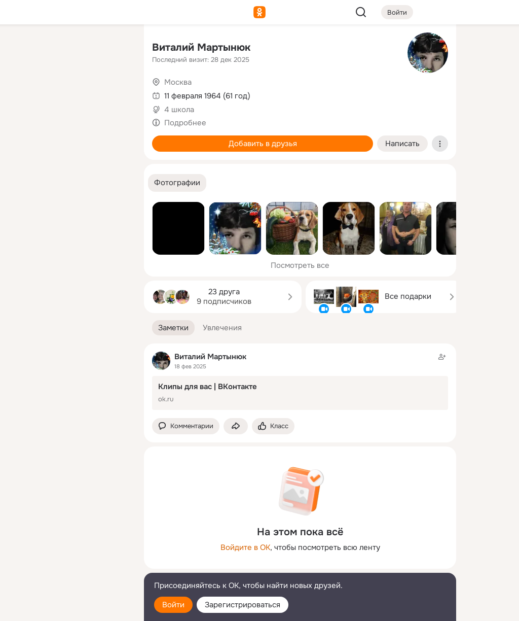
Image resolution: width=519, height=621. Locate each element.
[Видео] (113, 93)
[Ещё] (69, 543)
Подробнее (185, 123)
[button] (177, 183)
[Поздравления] (69, 138)
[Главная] (24, 48)
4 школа (179, 110)
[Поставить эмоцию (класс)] (273, 426)
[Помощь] (24, 182)
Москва (178, 82)
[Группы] (113, 48)
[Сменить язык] (69, 564)
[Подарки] (24, 138)
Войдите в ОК (245, 547)
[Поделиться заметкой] (236, 426)
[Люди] (69, 93)
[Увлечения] (69, 48)
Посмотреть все (300, 265)
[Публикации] (24, 93)
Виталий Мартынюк (201, 47)
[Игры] (113, 138)
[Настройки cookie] (69, 607)
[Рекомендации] (69, 182)
